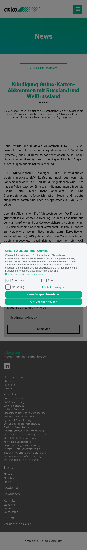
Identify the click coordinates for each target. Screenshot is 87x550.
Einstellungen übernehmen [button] (43, 294)
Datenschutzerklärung (17, 274)
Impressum (37, 274)
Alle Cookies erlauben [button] (43, 301)
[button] (52, 287)
